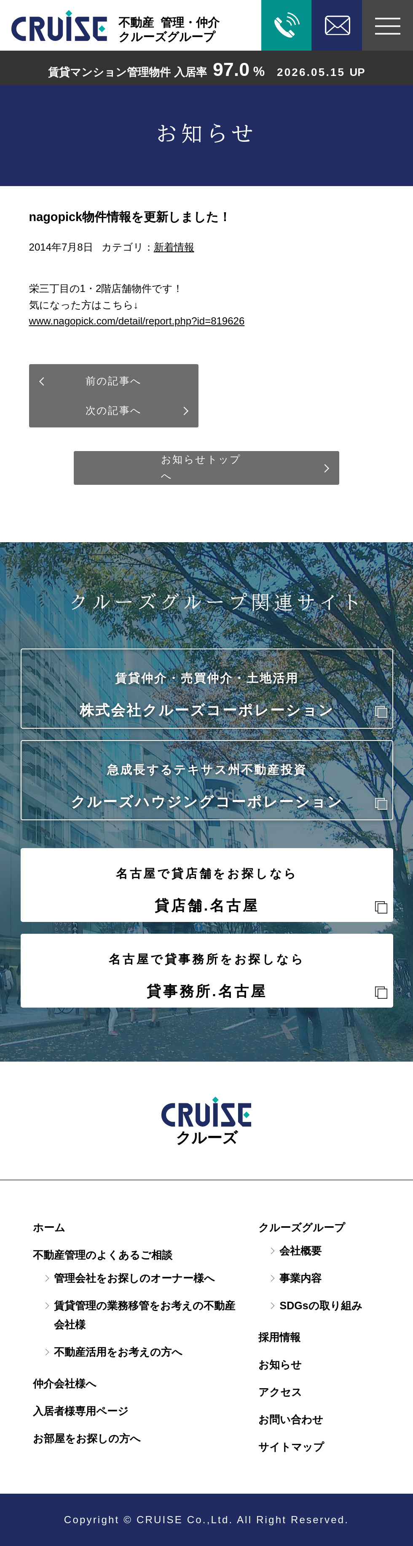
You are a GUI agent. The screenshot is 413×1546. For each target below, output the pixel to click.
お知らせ (280, 1364)
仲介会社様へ (65, 1383)
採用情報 (279, 1337)
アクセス (280, 1392)
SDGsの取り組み (320, 1305)
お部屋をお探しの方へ (87, 1438)
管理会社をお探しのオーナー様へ (134, 1278)
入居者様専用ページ (81, 1411)
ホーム (49, 1227)
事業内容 (300, 1278)
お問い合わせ (290, 1419)
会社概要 (300, 1251)
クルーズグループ (301, 1227)
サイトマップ (291, 1447)
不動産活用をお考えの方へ (118, 1352)
